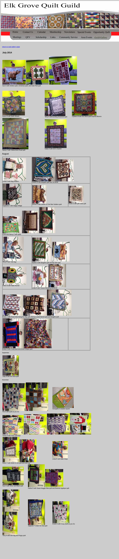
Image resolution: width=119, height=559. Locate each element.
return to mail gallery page (11, 47)
